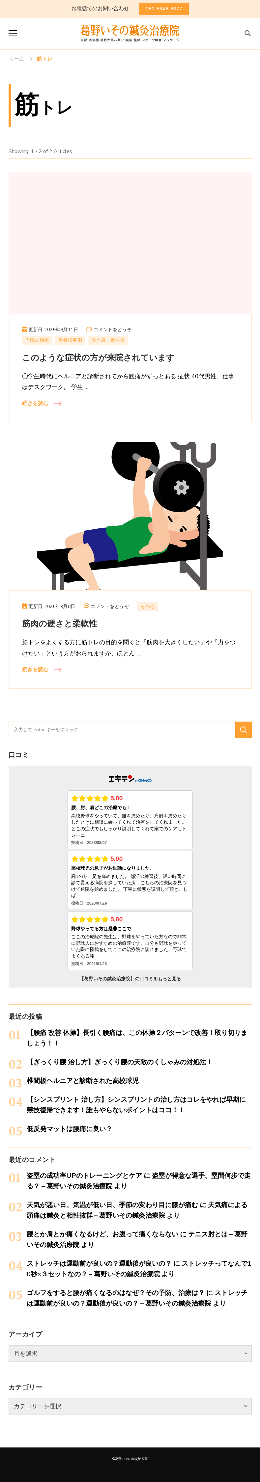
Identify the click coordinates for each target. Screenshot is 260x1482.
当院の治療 (37, 340)
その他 (147, 606)
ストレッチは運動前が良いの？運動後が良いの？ (99, 1263)
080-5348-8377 (164, 9)
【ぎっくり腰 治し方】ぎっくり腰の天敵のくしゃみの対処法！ (120, 1062)
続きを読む (35, 403)
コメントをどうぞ (113, 330)
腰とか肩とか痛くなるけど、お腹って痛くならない (102, 1234)
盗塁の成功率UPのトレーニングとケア (84, 1175)
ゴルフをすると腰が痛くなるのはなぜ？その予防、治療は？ (116, 1292)
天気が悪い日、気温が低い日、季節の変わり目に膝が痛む (112, 1205)
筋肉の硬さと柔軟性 (59, 624)
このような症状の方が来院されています (98, 358)
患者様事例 (70, 340)
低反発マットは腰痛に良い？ (69, 1129)
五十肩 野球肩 (108, 340)
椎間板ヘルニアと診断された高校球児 (83, 1080)
